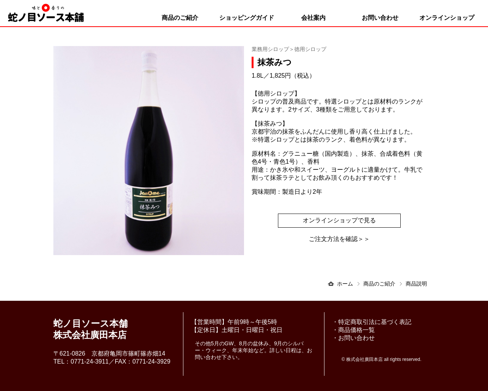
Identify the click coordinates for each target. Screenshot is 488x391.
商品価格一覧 (356, 330)
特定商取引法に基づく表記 (374, 322)
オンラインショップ (446, 17)
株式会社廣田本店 (364, 359)
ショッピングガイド (246, 17)
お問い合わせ (380, 17)
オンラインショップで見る (339, 220)
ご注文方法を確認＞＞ (339, 239)
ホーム (345, 284)
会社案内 (313, 17)
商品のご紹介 (180, 17)
